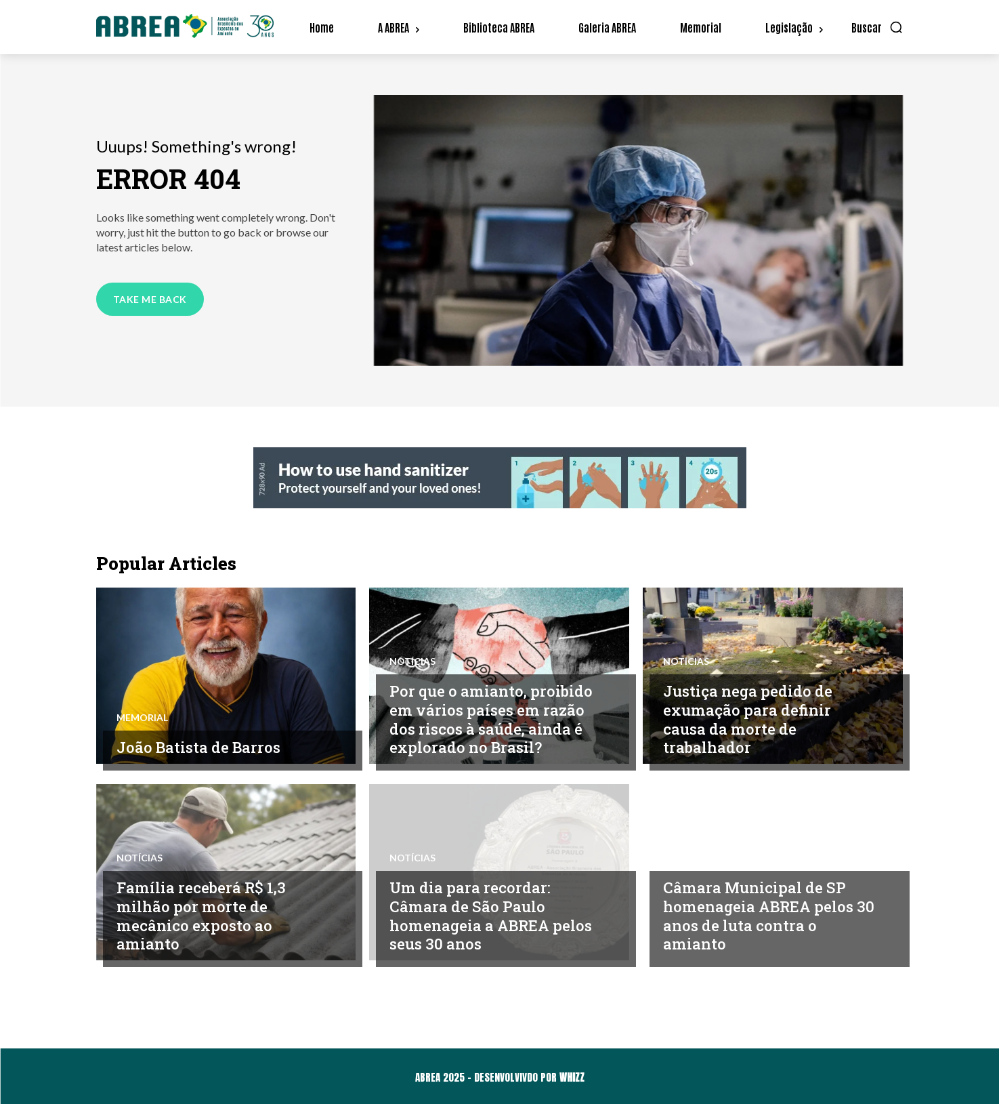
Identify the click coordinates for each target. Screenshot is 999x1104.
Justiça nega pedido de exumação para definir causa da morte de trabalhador (750, 719)
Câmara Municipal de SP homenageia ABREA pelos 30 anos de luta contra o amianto (763, 916)
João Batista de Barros (201, 747)
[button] (877, 27)
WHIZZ (571, 1077)
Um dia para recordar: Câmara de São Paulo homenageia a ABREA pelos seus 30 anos (473, 916)
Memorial (142, 717)
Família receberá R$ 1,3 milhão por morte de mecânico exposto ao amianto (204, 916)
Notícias (412, 662)
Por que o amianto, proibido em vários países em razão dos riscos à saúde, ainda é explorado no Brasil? (494, 719)
